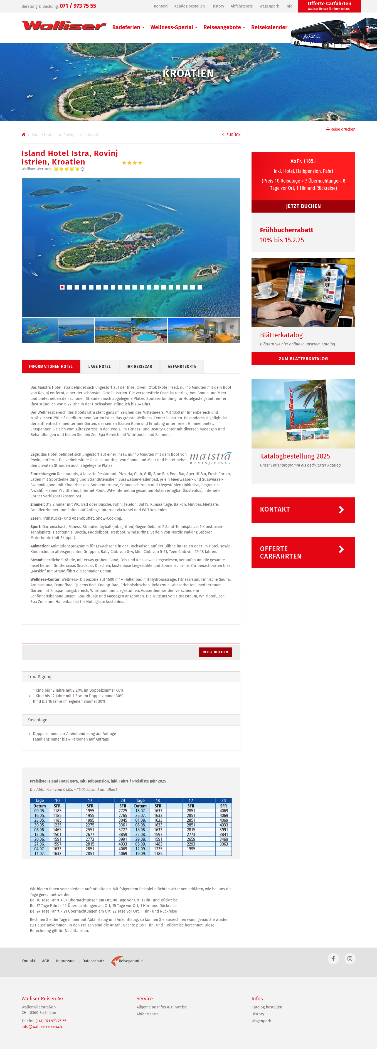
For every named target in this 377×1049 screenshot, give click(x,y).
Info (288, 6)
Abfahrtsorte (242, 6)
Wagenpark (269, 6)
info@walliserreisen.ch (42, 1026)
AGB (45, 961)
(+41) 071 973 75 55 (51, 1021)
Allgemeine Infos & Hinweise (162, 1007)
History (217, 6)
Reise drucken (341, 129)
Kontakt (160, 6)
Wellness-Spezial (174, 27)
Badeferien (128, 27)
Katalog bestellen (189, 6)
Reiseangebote (224, 27)
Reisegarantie (127, 961)
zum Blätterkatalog (303, 358)
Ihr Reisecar (139, 366)
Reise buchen (215, 652)
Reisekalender (269, 27)
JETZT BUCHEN (303, 206)
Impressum (65, 961)
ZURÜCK (231, 134)
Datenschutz (93, 961)
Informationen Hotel (51, 366)
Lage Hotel (99, 366)
